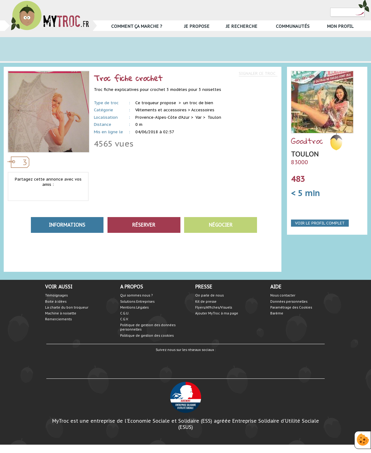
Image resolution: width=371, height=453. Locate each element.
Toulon (214, 117)
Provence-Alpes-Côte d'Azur (162, 117)
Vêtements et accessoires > (162, 110)
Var (199, 117)
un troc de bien (198, 102)
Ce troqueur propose (156, 102)
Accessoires (202, 110)
